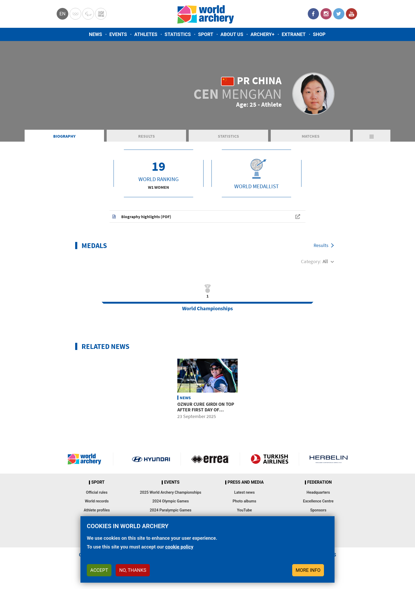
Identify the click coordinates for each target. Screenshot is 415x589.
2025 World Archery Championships (170, 492)
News (95, 34)
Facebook (313, 14)
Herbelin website (329, 459)
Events (118, 34)
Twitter (339, 14)
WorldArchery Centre (101, 14)
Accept (99, 570)
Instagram (326, 14)
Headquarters (318, 492)
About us (231, 34)
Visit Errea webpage (210, 459)
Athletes (145, 34)
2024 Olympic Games (170, 501)
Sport (205, 34)
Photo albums (244, 501)
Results (146, 136)
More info (308, 570)
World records (97, 501)
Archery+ (262, 34)
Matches (310, 136)
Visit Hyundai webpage (151, 459)
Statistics (178, 34)
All (325, 261)
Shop (319, 34)
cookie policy (179, 547)
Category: (311, 261)
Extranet (293, 34)
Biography (64, 136)
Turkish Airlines (269, 459)
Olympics (75, 14)
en (62, 13)
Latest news (244, 492)
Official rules (96, 492)
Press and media (246, 482)
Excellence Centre (318, 501)
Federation (319, 482)
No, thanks (132, 570)
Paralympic (88, 14)
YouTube (351, 14)
